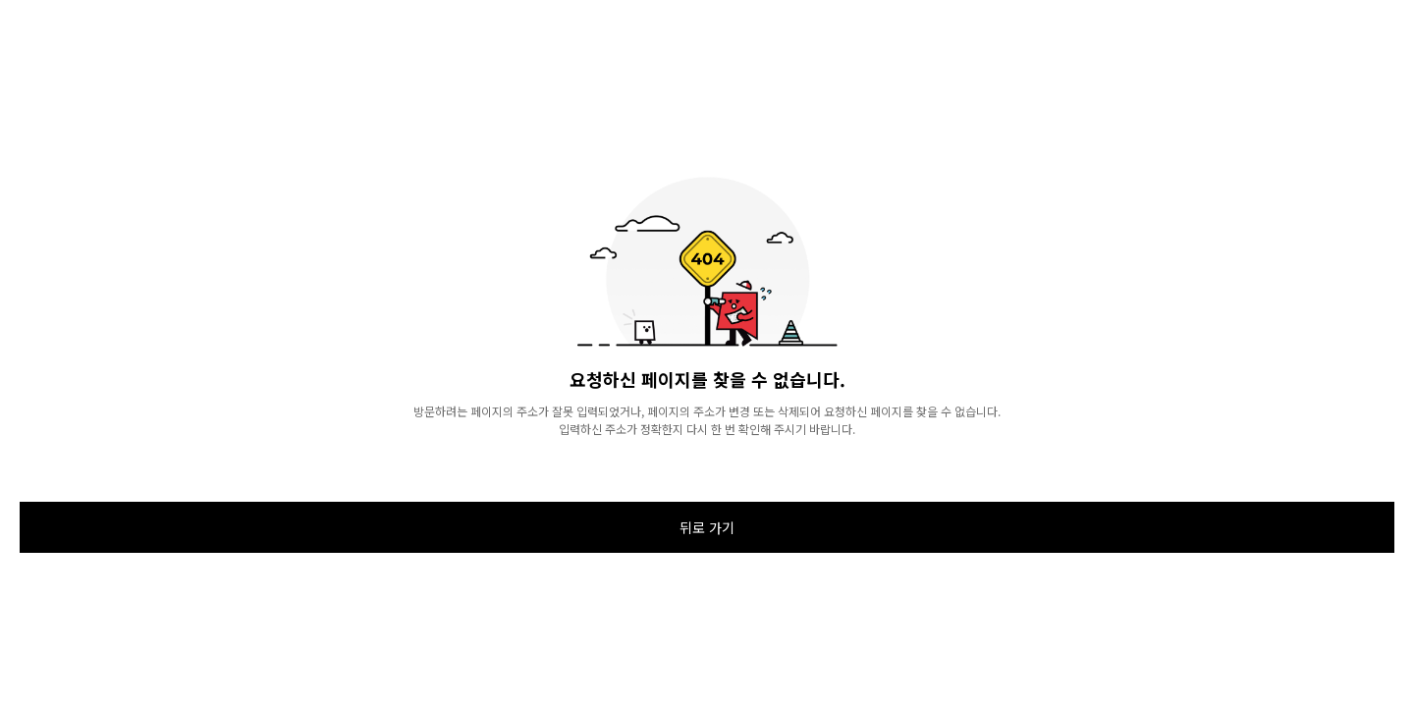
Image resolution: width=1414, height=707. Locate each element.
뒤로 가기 (707, 527)
